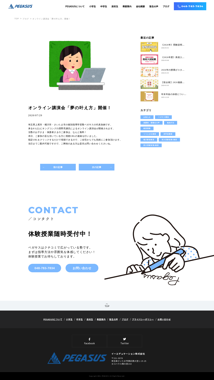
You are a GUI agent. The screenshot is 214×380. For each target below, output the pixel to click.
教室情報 (147, 128)
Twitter (124, 341)
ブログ (166, 6)
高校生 (114, 6)
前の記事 (58, 167)
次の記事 (96, 167)
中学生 (103, 6)
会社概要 (140, 6)
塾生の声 (153, 6)
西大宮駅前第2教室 (151, 145)
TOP (16, 19)
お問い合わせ (82, 268)
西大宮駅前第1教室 (169, 140)
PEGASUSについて (75, 6)
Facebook (89, 341)
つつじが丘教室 (149, 134)
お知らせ (147, 117)
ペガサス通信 (163, 117)
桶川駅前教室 (148, 140)
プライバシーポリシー (143, 319)
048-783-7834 (192, 6)
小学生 (92, 6)
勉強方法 (170, 123)
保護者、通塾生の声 (151, 123)
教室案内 (127, 6)
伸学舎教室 (168, 134)
